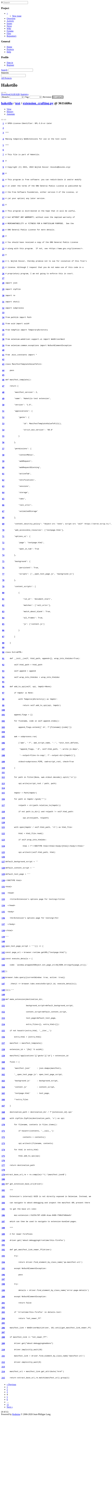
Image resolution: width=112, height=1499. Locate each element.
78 (3, 609)
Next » (10, 1485)
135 (3, 961)
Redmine (16, 1493)
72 (3, 569)
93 (3, 706)
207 (3, 1408)
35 (3, 336)
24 (3, 270)
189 (3, 1304)
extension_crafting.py (38, 103)
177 (3, 1231)
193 (3, 1327)
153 (3, 1074)
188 (3, 1297)
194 (3, 1334)
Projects (10, 49)
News (9, 26)
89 (3, 681)
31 (3, 313)
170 (3, 1188)
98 (3, 735)
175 (3, 1221)
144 (3, 1018)
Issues (9, 23)
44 (3, 385)
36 (3, 343)
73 (3, 576)
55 (3, 455)
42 (3, 374)
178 (3, 1236)
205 (3, 1398)
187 (3, 1290)
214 (3, 1449)
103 (3, 765)
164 (3, 1148)
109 (3, 802)
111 (3, 813)
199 (3, 1363)
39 (3, 359)
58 (3, 475)
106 (3, 782)
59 (3, 482)
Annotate (11, 114)
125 (3, 898)
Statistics (25, 94)
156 (3, 1094)
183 (3, 1264)
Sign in (10, 62)
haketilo (7, 103)
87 (3, 669)
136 (3, 968)
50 (3, 422)
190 (3, 1311)
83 (3, 642)
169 (3, 1181)
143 (3, 1011)
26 (3, 283)
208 (3, 1413)
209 (3, 1419)
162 (3, 1134)
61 (3, 495)
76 (3, 596)
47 (3, 402)
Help (9, 52)
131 (3, 934)
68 (3, 542)
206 (3, 1403)
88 (3, 676)
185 (3, 1277)
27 (3, 288)
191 (3, 1315)
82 (3, 636)
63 (3, 509)
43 (3, 379)
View (9, 109)
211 (3, 1433)
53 (3, 442)
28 (3, 293)
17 (3, 223)
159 (3, 1114)
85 (3, 656)
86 (3, 663)
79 (3, 616)
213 (3, 1444)
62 (3, 502)
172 (3, 1201)
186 (3, 1284)
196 (3, 1347)
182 (3, 1257)
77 (3, 602)
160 (3, 1121)
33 (3, 325)
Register (10, 65)
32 (3, 320)
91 (3, 692)
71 (3, 562)
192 (3, 1320)
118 (3, 855)
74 (3, 582)
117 (3, 848)
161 (3, 1128)
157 (3, 1101)
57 (3, 469)
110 (3, 808)
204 (3, 1393)
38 (3, 353)
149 (3, 1049)
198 (3, 1357)
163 (3, 1141)
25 (3, 277)
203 (3, 1387)
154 (3, 1081)
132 (3, 941)
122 (3, 878)
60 (3, 489)
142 (3, 1004)
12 (3, 190)
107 (3, 788)
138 (3, 981)
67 (3, 536)
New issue (16, 16)
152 (3, 1067)
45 (3, 390)
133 (3, 948)
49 (3, 415)
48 (3, 409)
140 (3, 993)
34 (3, 329)
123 (3, 884)
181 (3, 1250)
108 (3, 795)
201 (3, 1377)
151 (3, 1061)
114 (3, 830)
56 (3, 462)
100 (3, 747)
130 (3, 928)
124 (3, 891)
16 (3, 216)
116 (3, 841)
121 (3, 871)
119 (3, 861)
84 (3, 649)
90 (3, 686)
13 (3, 196)
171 (3, 1194)
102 (3, 759)
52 (3, 435)
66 (3, 529)
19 (3, 236)
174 (3, 1214)
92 (3, 699)
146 (3, 1031)
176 (3, 1226)
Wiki (9, 28)
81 (3, 629)
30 (3, 306)
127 (3, 908)
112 (3, 818)
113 (3, 825)
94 (3, 712)
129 (3, 921)
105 (3, 775)
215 (3, 1456)
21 (3, 250)
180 (3, 1245)
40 (3, 364)
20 (3, 243)
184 (3, 1270)
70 (3, 556)
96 (3, 722)
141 (3, 998)
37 (3, 348)
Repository (11, 36)
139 (3, 988)
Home (9, 47)
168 (3, 1174)
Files (9, 33)
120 (3, 866)
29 (3, 300)
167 (3, 1168)
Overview (11, 18)
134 (3, 954)
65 (3, 522)
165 (3, 1154)
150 (3, 1054)
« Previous (11, 1463)
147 (3, 1038)
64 (3, 515)
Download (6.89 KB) (10, 94)
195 (3, 1340)
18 (3, 230)
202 (3, 1382)
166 (3, 1161)
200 (3, 1370)
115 (3, 835)
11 (3, 183)
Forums (10, 31)
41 (3, 369)
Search (4, 70)
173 (3, 1208)
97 (3, 729)
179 (3, 1241)
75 (3, 589)
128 (3, 914)
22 (3, 256)
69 (3, 549)
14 (3, 203)
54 (3, 449)
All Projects (6, 78)
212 (3, 1439)
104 (3, 770)
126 (3, 903)
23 (3, 263)
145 (3, 1024)
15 (3, 210)
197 (3, 1352)
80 (3, 622)
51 (3, 429)
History (10, 111)
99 (3, 742)
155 (3, 1087)
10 (3, 176)
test (17, 103)
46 (3, 395)
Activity (10, 21)
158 (3, 1107)
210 (3, 1426)
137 (3, 974)
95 (3, 717)
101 (3, 752)
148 (3, 1044)
